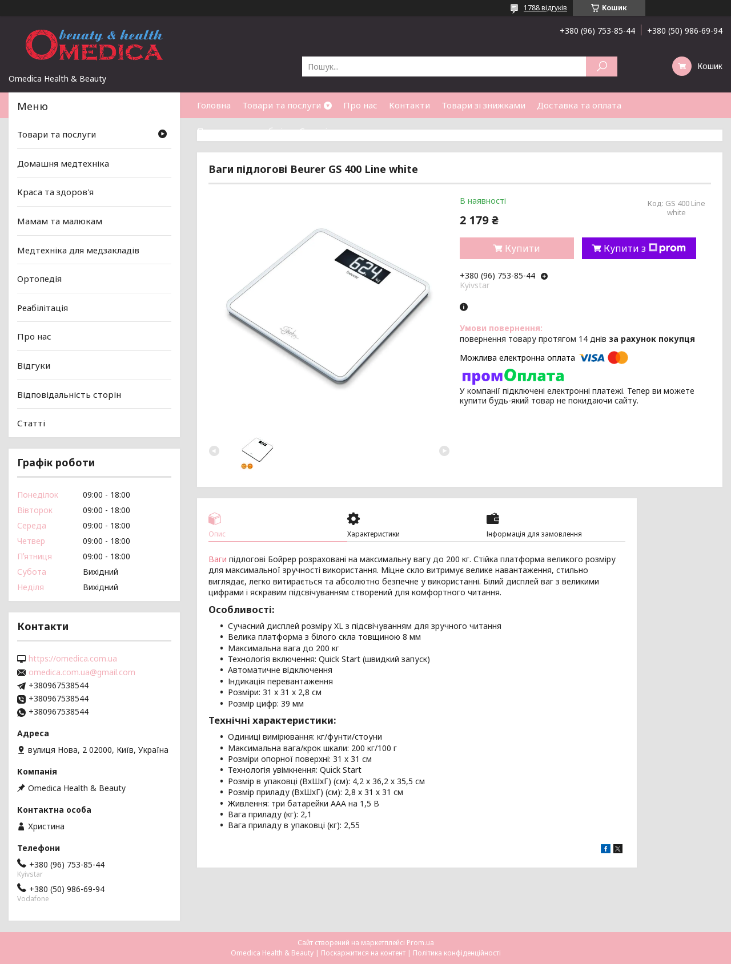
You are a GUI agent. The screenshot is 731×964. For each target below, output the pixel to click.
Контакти (409, 105)
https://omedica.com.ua (73, 659)
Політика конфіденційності (457, 953)
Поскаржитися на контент (363, 953)
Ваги (217, 559)
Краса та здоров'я (55, 191)
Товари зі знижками (483, 105)
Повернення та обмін (242, 130)
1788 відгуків (545, 8)
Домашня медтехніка (63, 163)
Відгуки (33, 365)
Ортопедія (39, 278)
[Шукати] (601, 66)
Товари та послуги (281, 105)
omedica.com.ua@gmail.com (82, 672)
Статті (313, 130)
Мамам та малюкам (59, 221)
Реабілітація (42, 307)
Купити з (645, 248)
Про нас (360, 105)
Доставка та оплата (579, 105)
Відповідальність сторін (69, 394)
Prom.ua (420, 942)
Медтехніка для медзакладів (78, 249)
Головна (214, 105)
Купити (522, 248)
